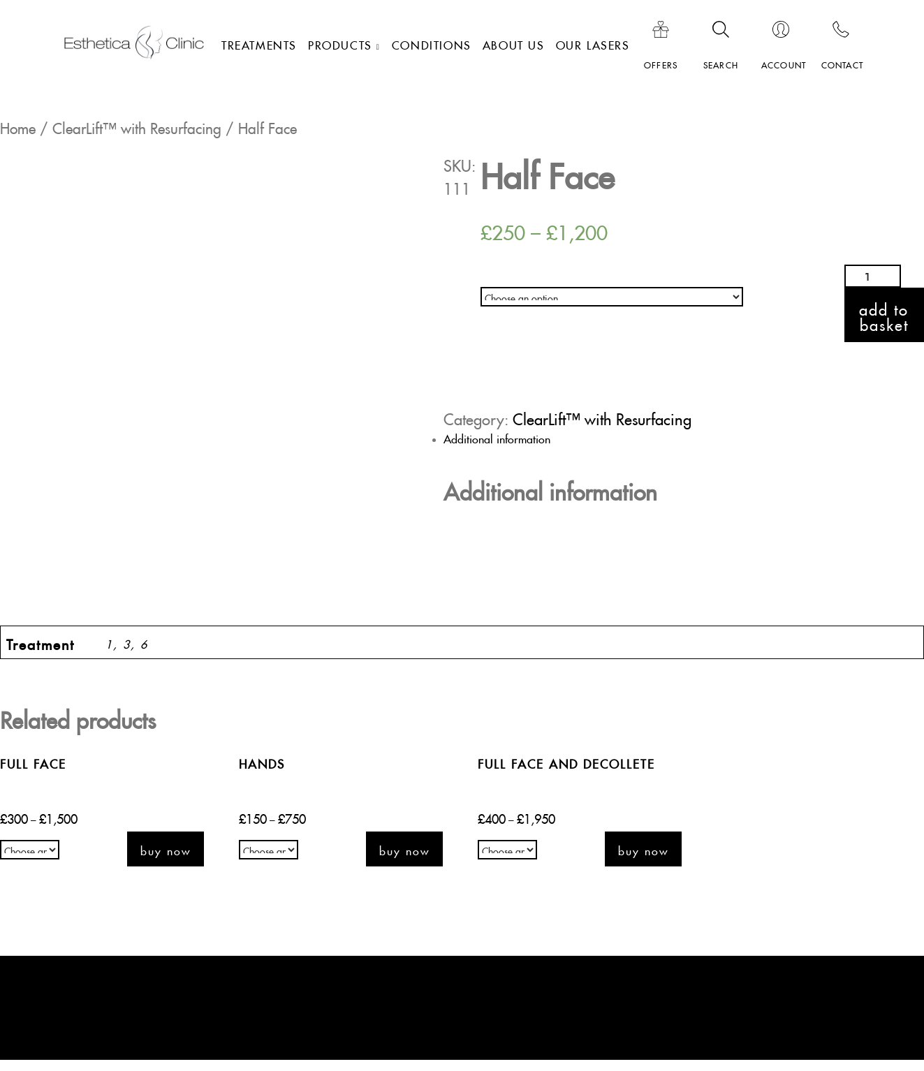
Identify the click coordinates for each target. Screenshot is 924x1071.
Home (18, 125)
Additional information (496, 437)
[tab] (467, 437)
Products (340, 43)
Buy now (165, 848)
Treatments (259, 43)
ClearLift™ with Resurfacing (136, 125)
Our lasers (593, 43)
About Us (514, 43)
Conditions (431, 43)
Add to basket (884, 314)
